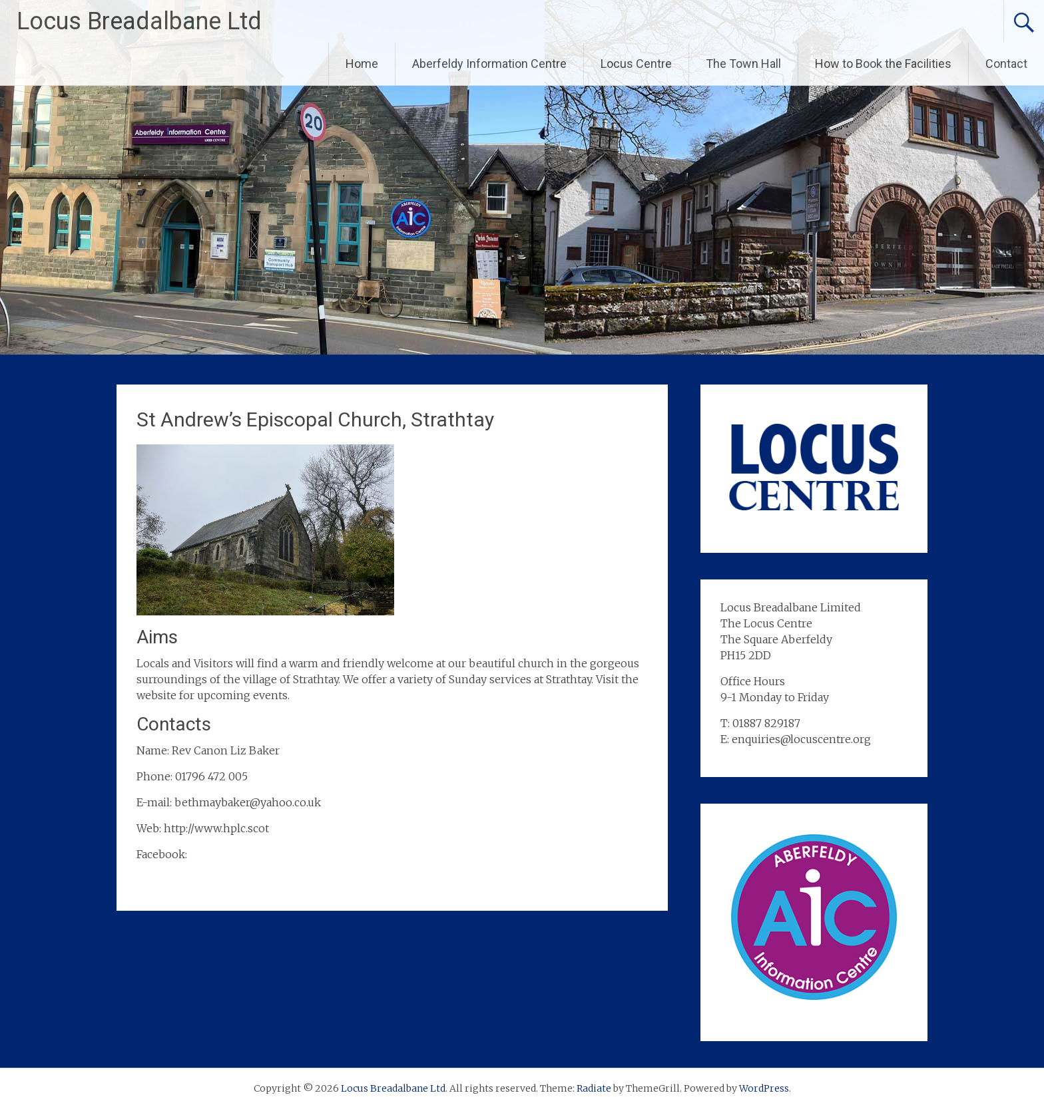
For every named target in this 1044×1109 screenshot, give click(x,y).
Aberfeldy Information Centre (489, 64)
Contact (1006, 64)
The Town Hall (743, 64)
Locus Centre (636, 64)
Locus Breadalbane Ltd (139, 21)
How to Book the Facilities (883, 64)
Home (362, 64)
